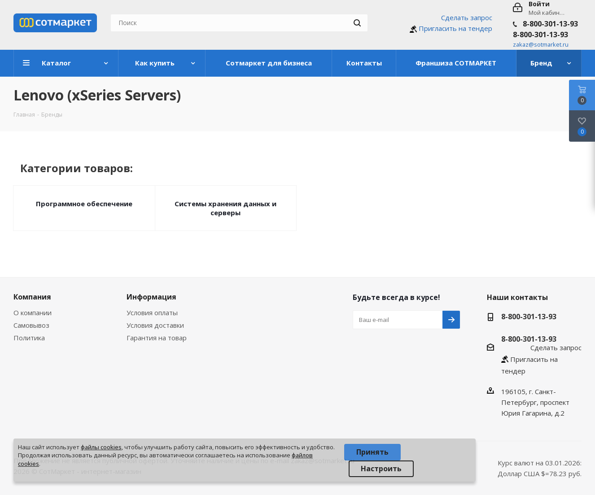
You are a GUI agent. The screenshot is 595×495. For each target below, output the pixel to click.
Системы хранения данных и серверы (225, 208)
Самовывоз (31, 325)
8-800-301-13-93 (550, 24)
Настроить (381, 468)
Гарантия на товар (157, 337)
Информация (151, 297)
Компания (32, 297)
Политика (29, 337)
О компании (32, 312)
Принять (372, 452)
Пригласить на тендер (455, 28)
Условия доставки (155, 325)
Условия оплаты (152, 312)
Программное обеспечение (84, 203)
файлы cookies (101, 447)
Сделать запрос (466, 17)
